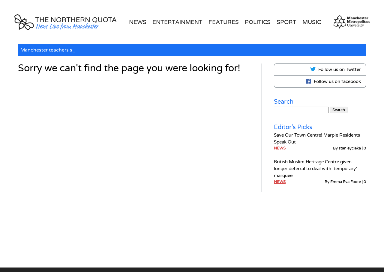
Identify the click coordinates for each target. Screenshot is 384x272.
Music (311, 22)
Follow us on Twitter (335, 69)
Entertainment (177, 22)
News (137, 22)
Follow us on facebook (333, 81)
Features (223, 22)
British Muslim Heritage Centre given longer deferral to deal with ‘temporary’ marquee (315, 168)
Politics (258, 22)
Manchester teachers (45, 50)
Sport (286, 22)
